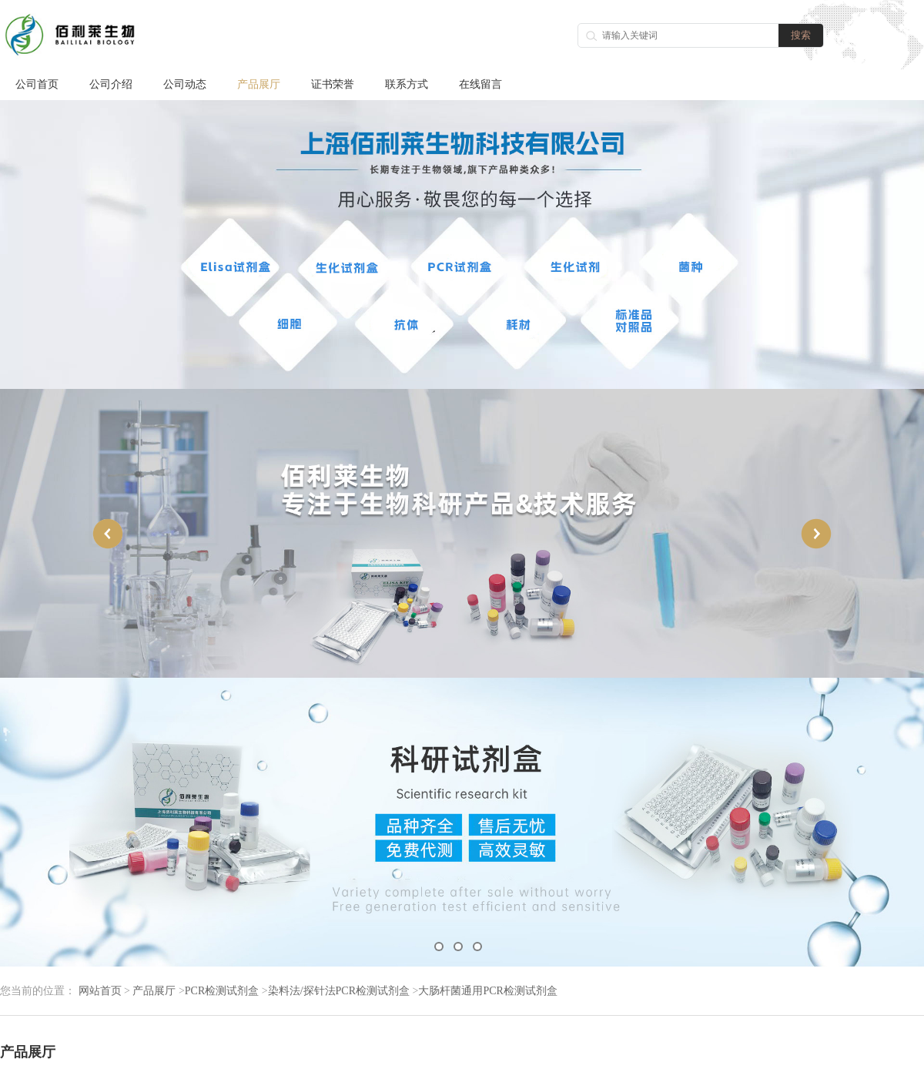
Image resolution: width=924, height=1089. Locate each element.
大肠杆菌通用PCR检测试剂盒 (487, 991)
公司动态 (184, 84)
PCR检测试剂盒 (222, 991)
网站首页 (100, 991)
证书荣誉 (332, 84)
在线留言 (480, 84)
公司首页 (37, 84)
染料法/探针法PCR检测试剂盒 (339, 991)
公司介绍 (110, 84)
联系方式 (406, 84)
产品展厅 (258, 84)
